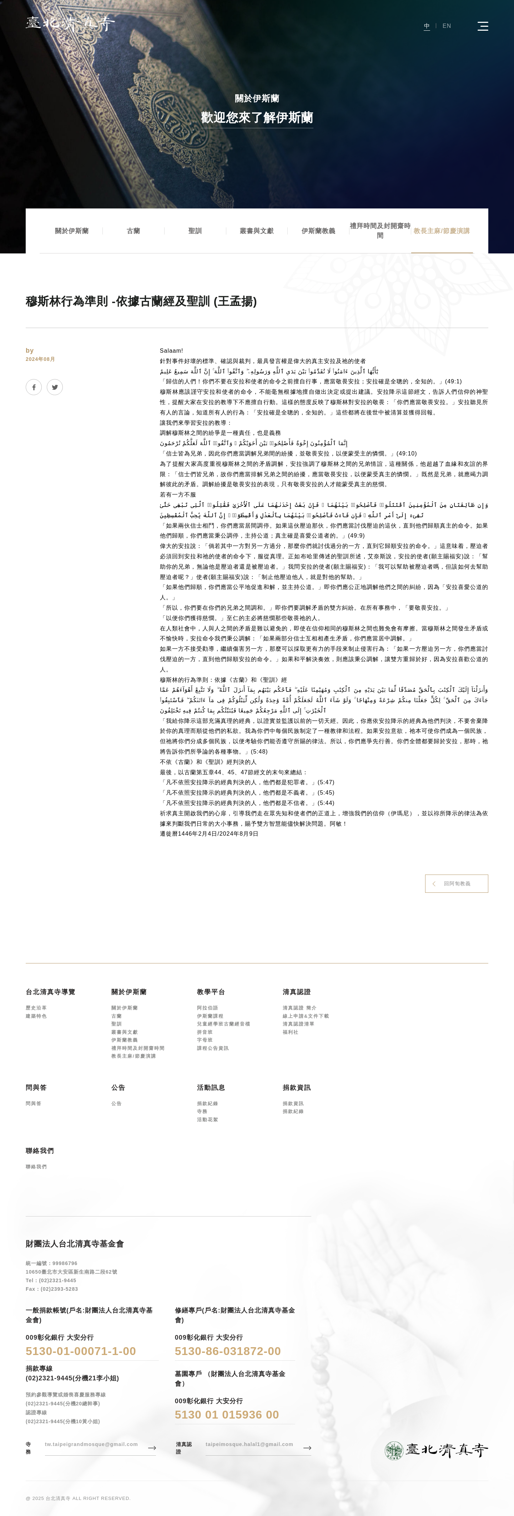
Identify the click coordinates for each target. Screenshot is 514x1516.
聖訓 (195, 231)
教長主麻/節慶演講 (442, 231)
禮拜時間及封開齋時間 (380, 230)
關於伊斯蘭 (72, 231)
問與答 (34, 1103)
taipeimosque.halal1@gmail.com (249, 1444)
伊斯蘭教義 (319, 231)
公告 (116, 1103)
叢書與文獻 (257, 231)
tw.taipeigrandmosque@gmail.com (91, 1444)
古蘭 (133, 231)
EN (447, 26)
